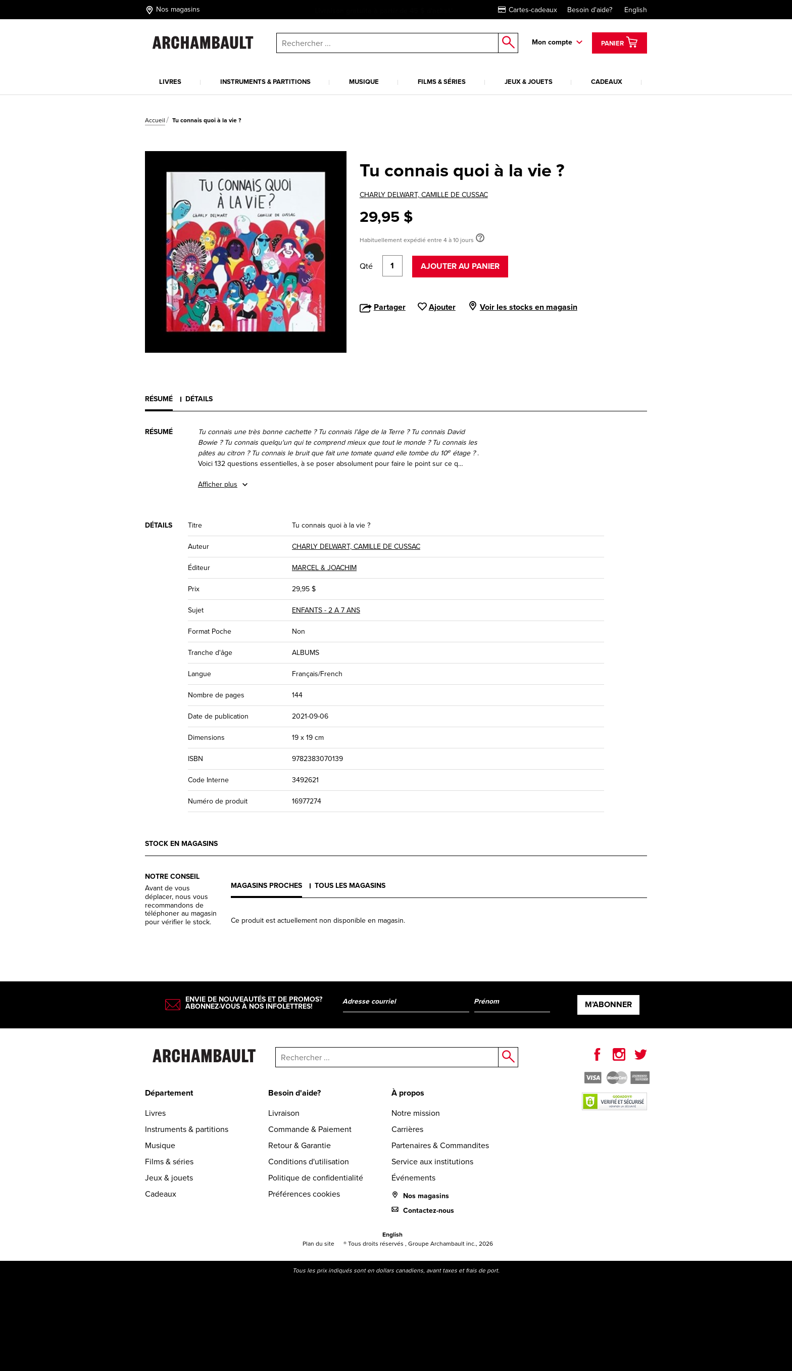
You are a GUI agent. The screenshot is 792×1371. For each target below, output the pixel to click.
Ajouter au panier (460, 266)
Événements (413, 1178)
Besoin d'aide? (589, 10)
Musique (364, 81)
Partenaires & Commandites (440, 1145)
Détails (199, 399)
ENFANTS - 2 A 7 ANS (326, 610)
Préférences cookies (304, 1194)
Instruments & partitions (265, 81)
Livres (170, 81)
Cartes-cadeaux (527, 10)
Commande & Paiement (310, 1129)
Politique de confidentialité (315, 1178)
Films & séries (442, 81)
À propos (407, 1093)
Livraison (284, 1113)
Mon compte (552, 42)
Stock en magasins (181, 843)
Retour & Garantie (299, 1145)
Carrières (407, 1129)
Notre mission (415, 1113)
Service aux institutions (432, 1161)
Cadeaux (606, 81)
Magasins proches (266, 885)
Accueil (155, 120)
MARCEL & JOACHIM (324, 567)
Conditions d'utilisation (308, 1161)
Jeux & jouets (529, 81)
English (635, 10)
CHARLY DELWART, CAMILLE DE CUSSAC (424, 195)
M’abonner (608, 1004)
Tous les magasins (350, 885)
